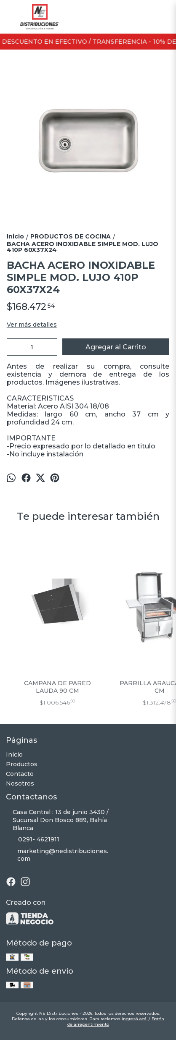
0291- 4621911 (32, 840)
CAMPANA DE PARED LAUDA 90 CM (57, 686)
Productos (21, 764)
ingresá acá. (135, 1019)
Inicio (14, 754)
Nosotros (20, 783)
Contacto (20, 774)
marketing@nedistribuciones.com (57, 855)
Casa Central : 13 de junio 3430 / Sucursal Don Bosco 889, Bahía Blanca (57, 820)
